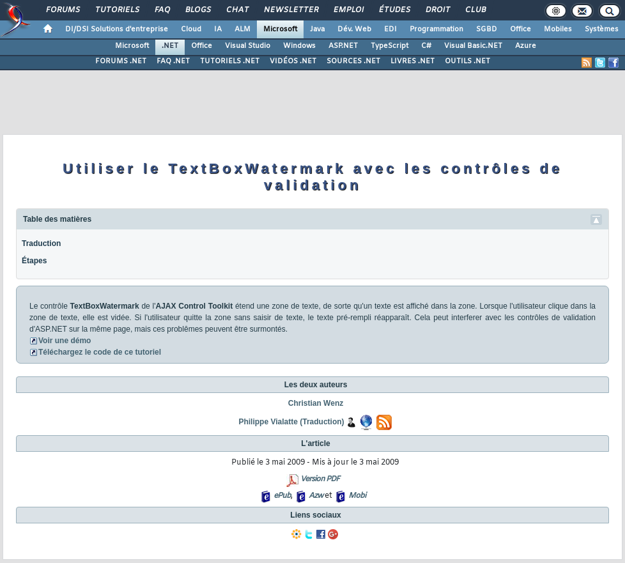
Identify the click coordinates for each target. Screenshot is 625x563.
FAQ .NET (173, 61)
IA (218, 29)
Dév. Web (354, 29)
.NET (170, 46)
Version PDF (319, 479)
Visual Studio (247, 46)
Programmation (436, 29)
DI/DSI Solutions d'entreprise (116, 29)
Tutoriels (116, 10)
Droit (437, 10)
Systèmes (602, 29)
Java (317, 29)
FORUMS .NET (120, 61)
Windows (299, 46)
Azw (316, 496)
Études (394, 10)
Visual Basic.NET (473, 46)
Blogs (197, 10)
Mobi (357, 496)
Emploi (348, 10)
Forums (62, 10)
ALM (243, 29)
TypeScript (389, 46)
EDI (390, 29)
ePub (282, 496)
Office (520, 29)
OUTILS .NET (467, 61)
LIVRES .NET (412, 61)
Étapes (34, 260)
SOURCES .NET (353, 61)
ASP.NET (343, 46)
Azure (525, 46)
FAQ (162, 10)
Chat (236, 10)
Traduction (41, 243)
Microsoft (280, 29)
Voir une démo (64, 340)
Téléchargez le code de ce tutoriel (99, 352)
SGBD (486, 29)
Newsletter (290, 10)
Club (474, 10)
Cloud (191, 29)
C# (426, 46)
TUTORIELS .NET (229, 61)
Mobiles (558, 29)
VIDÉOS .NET (293, 61)
